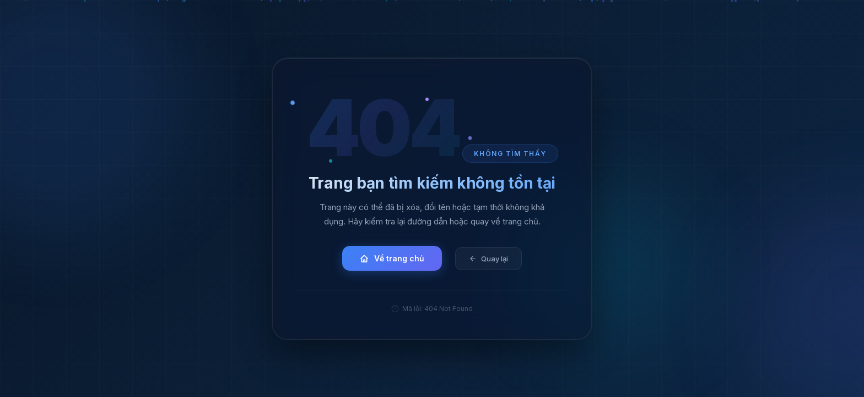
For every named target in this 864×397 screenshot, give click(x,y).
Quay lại (488, 258)
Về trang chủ (392, 258)
